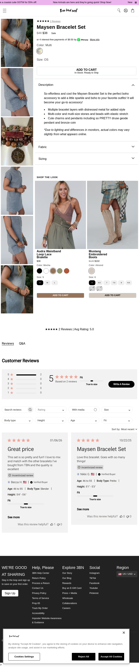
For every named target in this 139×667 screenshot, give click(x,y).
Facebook (94, 583)
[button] (25, 375)
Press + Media (69, 593)
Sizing (86, 159)
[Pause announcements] (135, 2)
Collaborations (69, 603)
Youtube (93, 588)
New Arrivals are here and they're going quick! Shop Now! (84, 2)
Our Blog (66, 578)
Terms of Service (40, 598)
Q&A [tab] (22, 343)
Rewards (66, 583)
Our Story (67, 573)
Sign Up (10, 593)
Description (86, 85)
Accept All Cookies (111, 656)
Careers (66, 608)
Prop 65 (36, 603)
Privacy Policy (39, 593)
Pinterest (93, 593)
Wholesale (67, 598)
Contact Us (37, 588)
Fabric (86, 147)
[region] (66, 646)
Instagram (94, 573)
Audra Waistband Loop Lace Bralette (49, 254)
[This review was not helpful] (58, 524)
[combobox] (51, 409)
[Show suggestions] (127, 574)
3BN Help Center (40, 573)
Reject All (83, 656)
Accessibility (38, 613)
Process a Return (41, 583)
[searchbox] (14, 410)
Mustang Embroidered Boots (98, 254)
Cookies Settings (24, 656)
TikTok (92, 578)
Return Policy (39, 578)
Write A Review (121, 384)
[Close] (124, 633)
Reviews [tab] (8, 343)
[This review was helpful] (51, 524)
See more (14, 517)
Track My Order (40, 608)
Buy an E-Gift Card (71, 588)
